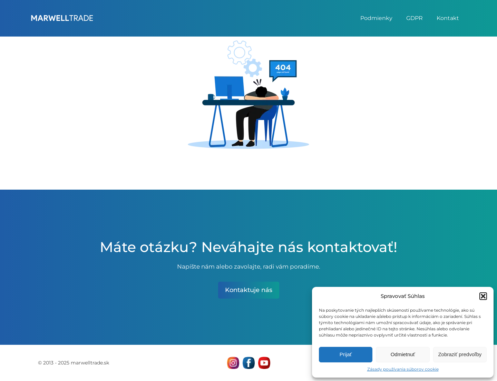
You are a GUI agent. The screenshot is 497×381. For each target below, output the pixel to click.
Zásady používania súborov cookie (403, 369)
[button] (483, 296)
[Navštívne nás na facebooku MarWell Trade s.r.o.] (248, 363)
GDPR (414, 18)
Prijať (346, 354)
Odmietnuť (403, 354)
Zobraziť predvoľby (459, 354)
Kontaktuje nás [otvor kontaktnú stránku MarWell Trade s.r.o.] (248, 290)
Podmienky (376, 18)
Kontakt (448, 18)
